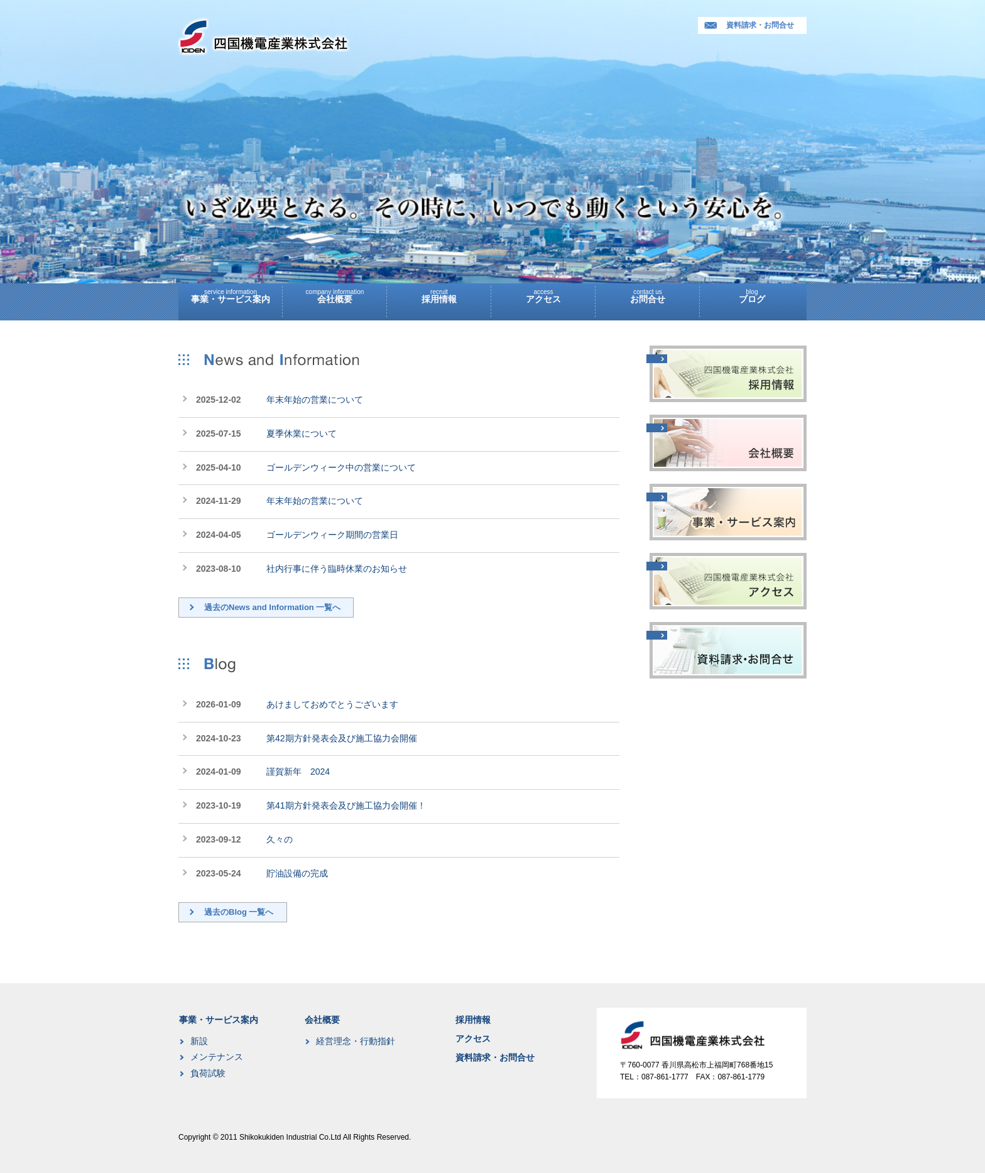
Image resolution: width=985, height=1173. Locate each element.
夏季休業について (301, 433)
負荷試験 (208, 1073)
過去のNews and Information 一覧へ (272, 607)
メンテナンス (216, 1057)
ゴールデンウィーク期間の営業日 (332, 535)
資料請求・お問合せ (749, 25)
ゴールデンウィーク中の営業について (341, 467)
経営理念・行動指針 (355, 1041)
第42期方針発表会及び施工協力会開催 (341, 738)
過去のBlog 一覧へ (239, 912)
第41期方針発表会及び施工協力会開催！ (346, 805)
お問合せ (648, 293)
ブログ (752, 293)
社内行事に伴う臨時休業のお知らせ (336, 569)
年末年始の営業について (314, 400)
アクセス (543, 293)
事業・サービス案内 (230, 293)
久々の (279, 839)
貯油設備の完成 (297, 873)
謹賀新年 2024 (298, 772)
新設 (199, 1041)
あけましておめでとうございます (332, 704)
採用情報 (439, 293)
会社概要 (335, 293)
